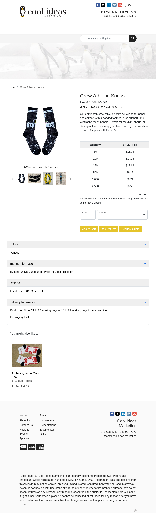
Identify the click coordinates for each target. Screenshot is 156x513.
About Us (25, 420)
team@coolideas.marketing (120, 15)
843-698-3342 (109, 11)
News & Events (24, 431)
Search (44, 415)
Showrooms (47, 420)
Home (23, 415)
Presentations (48, 425)
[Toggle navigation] (5, 30)
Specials (25, 438)
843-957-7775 (128, 11)
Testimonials (47, 429)
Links (43, 434)
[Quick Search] (105, 38)
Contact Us (26, 425)
